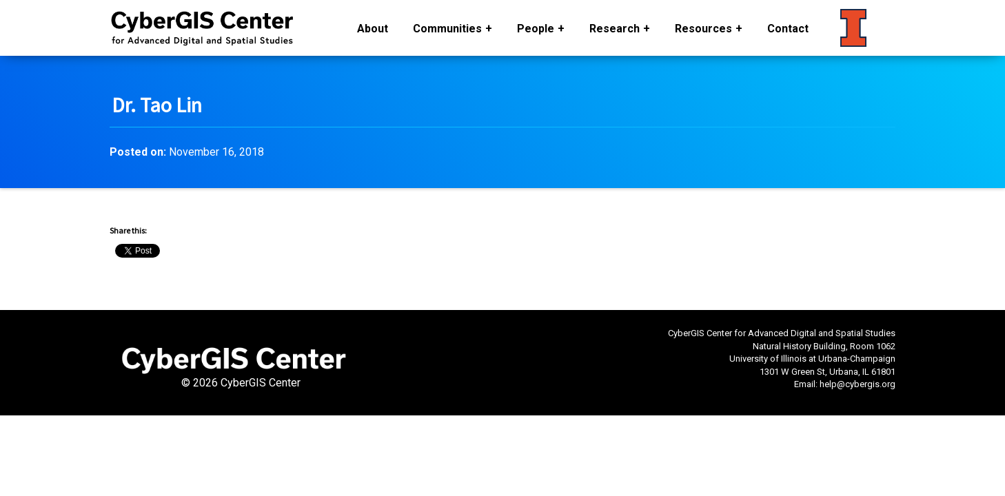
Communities (447, 28)
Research (614, 28)
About (372, 28)
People (535, 28)
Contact (788, 28)
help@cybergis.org (857, 384)
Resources (703, 28)
